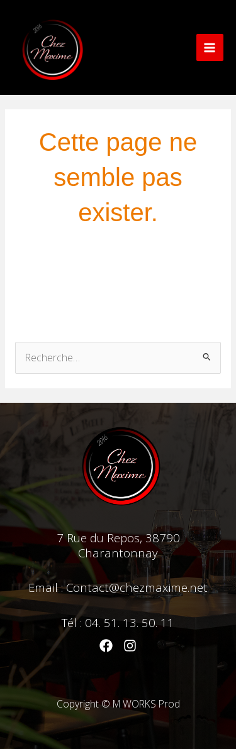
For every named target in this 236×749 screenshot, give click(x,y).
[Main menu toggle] (209, 47)
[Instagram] (130, 645)
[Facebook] (106, 645)
